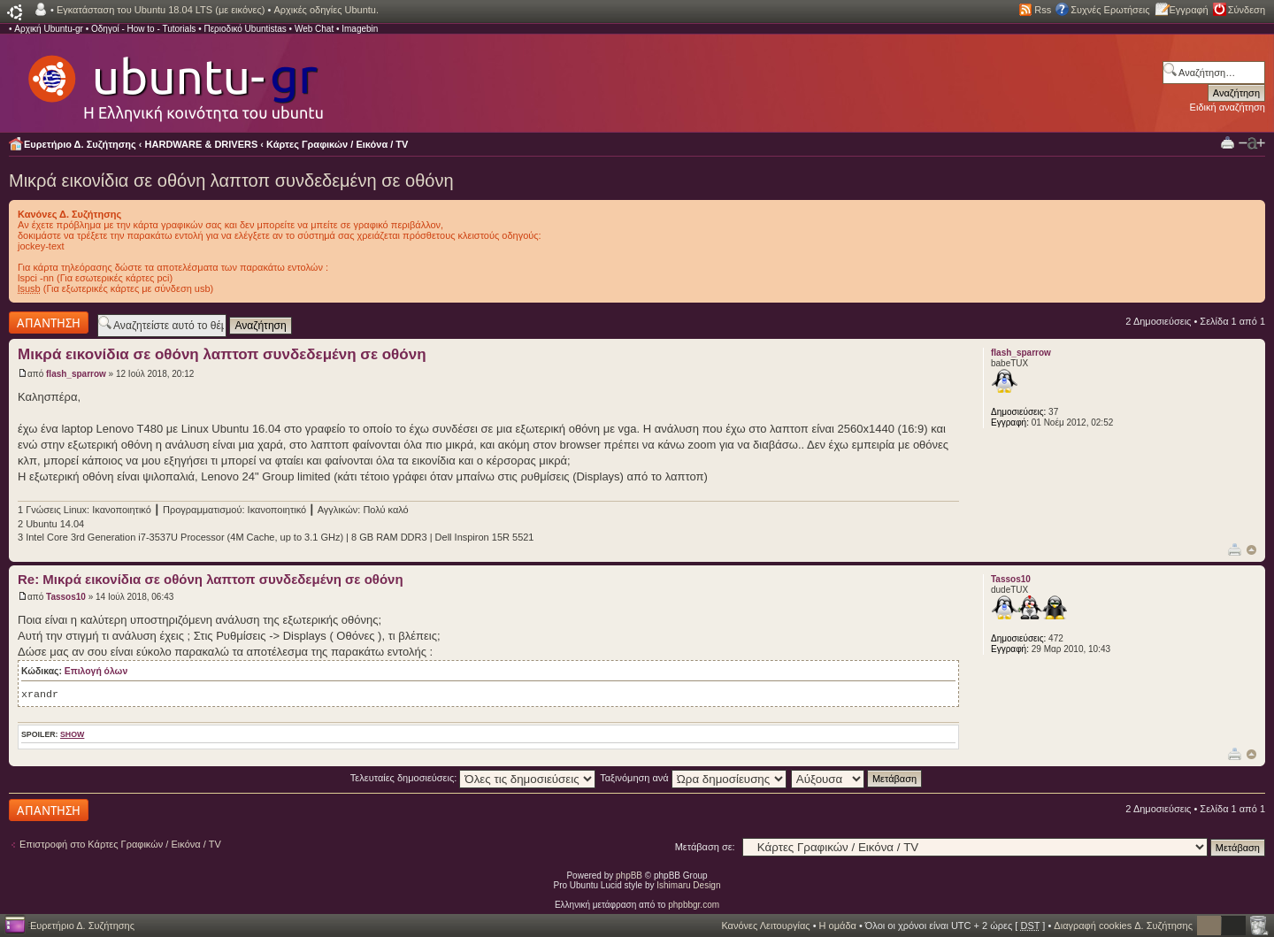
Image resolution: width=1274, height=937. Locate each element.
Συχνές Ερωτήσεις (1110, 9)
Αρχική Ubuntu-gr (48, 29)
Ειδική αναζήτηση (1227, 107)
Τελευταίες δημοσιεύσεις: (473, 777)
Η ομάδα (837, 925)
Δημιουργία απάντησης (48, 322)
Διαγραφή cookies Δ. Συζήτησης (1123, 925)
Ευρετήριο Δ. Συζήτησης (80, 144)
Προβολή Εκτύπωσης (1227, 142)
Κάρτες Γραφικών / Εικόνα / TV (337, 144)
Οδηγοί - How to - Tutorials (143, 29)
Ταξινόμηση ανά (693, 777)
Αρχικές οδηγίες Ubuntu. (326, 9)
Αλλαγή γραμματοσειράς (1252, 143)
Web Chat (314, 29)
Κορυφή (1251, 550)
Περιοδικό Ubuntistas (244, 29)
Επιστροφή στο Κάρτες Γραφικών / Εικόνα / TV (120, 844)
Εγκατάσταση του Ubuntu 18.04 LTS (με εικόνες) (161, 9)
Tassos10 (66, 597)
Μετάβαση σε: (705, 846)
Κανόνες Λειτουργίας (765, 925)
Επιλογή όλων (96, 671)
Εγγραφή (1189, 9)
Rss (1042, 9)
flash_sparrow (76, 374)
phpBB (629, 875)
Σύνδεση (1246, 9)
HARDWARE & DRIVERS (201, 144)
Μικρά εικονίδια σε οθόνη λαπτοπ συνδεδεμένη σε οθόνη (231, 180)
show (72, 734)
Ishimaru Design (688, 885)
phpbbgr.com (693, 905)
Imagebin (360, 29)
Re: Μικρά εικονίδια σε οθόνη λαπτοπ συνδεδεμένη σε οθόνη (210, 579)
